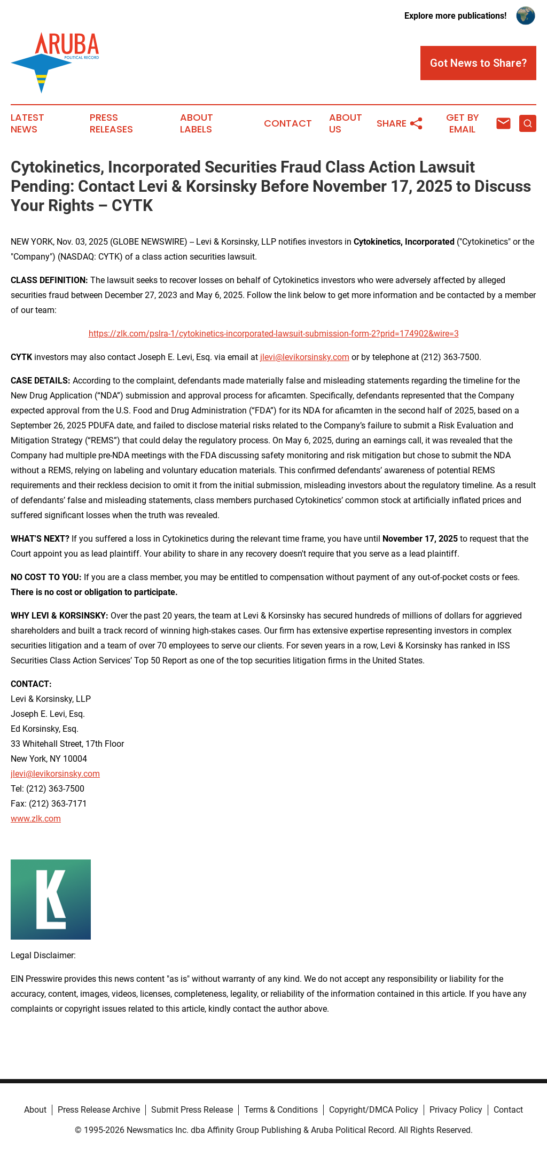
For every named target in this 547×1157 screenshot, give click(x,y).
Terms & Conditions (281, 1110)
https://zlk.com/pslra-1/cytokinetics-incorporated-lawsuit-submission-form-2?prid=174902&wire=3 (274, 334)
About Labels (196, 123)
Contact (288, 123)
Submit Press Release (192, 1110)
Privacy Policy (455, 1110)
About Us (345, 123)
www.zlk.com (36, 819)
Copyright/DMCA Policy (373, 1110)
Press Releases (111, 123)
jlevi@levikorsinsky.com (304, 357)
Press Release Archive (99, 1110)
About (35, 1110)
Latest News (27, 123)
